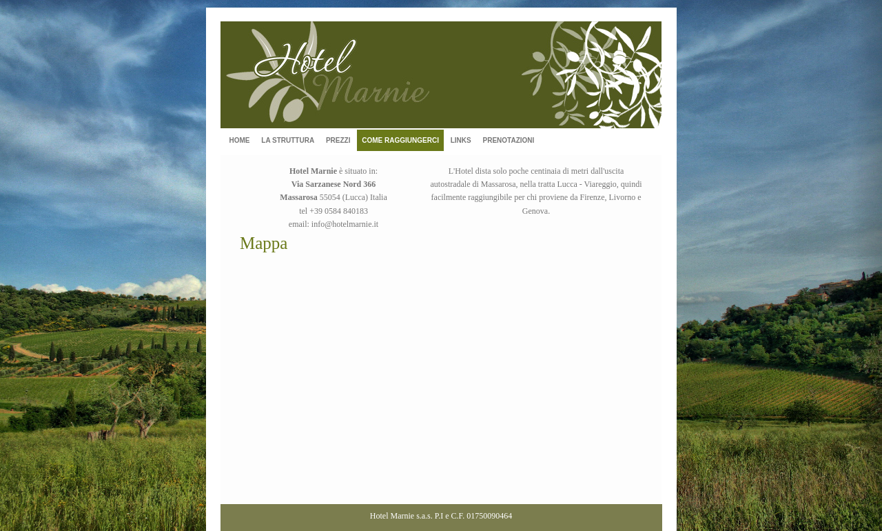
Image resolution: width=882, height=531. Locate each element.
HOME (239, 140)
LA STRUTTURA (287, 140)
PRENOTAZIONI (508, 140)
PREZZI (338, 140)
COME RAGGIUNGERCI (400, 140)
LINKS (461, 140)
